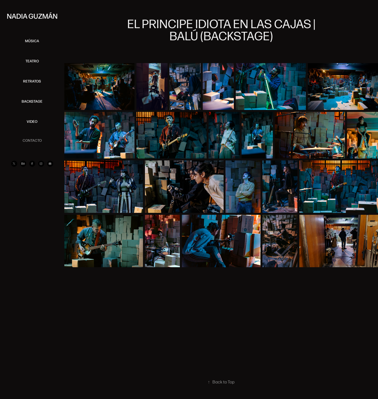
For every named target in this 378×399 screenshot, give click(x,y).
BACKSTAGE (32, 101)
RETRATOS (32, 81)
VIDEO (32, 121)
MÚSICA (32, 40)
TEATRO (32, 60)
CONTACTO (32, 140)
